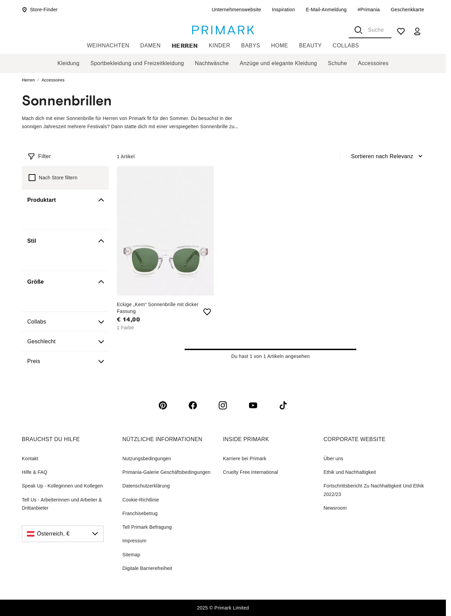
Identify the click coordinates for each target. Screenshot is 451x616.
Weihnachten (108, 45)
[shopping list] (401, 31)
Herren (185, 45)
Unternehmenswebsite (236, 9)
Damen (150, 45)
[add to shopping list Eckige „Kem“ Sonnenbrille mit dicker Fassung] (207, 312)
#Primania (369, 9)
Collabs (346, 45)
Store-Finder (40, 9)
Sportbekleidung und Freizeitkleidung (137, 63)
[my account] (417, 31)
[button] (65, 200)
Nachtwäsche (212, 63)
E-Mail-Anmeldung (326, 9)
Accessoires (373, 63)
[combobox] (370, 30)
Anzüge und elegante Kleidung (278, 63)
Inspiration (283, 9)
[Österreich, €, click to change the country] (63, 534)
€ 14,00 (128, 319)
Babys (250, 45)
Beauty (310, 45)
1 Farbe (125, 327)
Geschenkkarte (407, 9)
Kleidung (68, 63)
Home (279, 45)
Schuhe (337, 63)
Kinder (219, 45)
